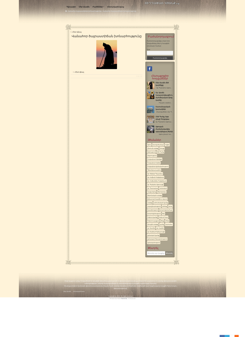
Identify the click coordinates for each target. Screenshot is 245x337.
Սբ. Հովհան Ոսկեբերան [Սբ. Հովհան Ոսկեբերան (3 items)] (155, 177)
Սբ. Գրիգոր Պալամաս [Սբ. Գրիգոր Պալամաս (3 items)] (155, 174)
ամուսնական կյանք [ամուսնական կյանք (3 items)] (161, 203)
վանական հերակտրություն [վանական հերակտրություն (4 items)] (157, 239)
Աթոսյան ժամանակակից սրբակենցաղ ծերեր (164, 129)
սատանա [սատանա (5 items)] (168, 224)
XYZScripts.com (132, 298)
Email (148, 49)
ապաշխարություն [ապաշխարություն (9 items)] (154, 206)
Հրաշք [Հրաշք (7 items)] (162, 148)
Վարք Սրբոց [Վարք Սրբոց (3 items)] (151, 192)
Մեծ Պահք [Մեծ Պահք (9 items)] (160, 152)
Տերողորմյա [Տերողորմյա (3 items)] (162, 192)
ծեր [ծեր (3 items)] (163, 213)
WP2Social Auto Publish (115, 298)
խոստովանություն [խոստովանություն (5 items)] (154, 213)
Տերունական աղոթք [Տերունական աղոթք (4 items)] (154, 195)
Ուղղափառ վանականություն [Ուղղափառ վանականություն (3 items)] (157, 166)
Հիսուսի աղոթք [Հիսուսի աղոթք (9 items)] (152, 148)
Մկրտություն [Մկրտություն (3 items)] (152, 155)
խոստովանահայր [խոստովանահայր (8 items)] (165, 210)
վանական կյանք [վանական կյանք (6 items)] (153, 235)
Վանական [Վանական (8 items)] (163, 188)
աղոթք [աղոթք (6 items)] (149, 203)
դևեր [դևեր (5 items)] (170, 206)
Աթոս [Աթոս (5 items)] (149, 145)
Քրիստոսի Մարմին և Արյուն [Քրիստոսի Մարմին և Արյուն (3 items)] (157, 199)
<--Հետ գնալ (76, 32)
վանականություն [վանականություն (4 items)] (153, 242)
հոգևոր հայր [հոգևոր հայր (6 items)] (163, 217)
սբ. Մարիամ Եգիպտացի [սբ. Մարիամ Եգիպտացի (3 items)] (156, 232)
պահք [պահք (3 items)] (162, 224)
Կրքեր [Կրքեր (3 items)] (167, 145)
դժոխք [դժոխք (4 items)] (164, 206)
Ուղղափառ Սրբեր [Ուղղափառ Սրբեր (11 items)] (153, 163)
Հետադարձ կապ (115, 7)
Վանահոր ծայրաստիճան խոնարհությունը (84, 11)
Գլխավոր (71, 7)
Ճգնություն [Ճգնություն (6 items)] (151, 152)
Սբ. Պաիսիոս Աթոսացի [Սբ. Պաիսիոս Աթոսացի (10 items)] (155, 184)
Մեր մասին (84, 7)
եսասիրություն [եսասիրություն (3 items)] (152, 210)
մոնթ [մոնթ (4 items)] (167, 221)
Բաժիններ (98, 7)
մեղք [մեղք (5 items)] (162, 221)
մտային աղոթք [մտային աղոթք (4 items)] (152, 224)
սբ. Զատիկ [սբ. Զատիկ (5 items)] (151, 228)
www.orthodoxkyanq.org (126, 283)
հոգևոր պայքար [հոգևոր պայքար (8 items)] (153, 221)
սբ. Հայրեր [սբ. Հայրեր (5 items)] (160, 228)
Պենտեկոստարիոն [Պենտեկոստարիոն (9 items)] (154, 170)
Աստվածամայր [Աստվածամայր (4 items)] (158, 145)
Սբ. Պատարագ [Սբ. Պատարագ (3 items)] (152, 188)
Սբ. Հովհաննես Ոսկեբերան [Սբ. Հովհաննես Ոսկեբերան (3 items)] (156, 181)
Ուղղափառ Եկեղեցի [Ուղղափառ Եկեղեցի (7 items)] (154, 159)
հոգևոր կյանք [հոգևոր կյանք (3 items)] (152, 217)
